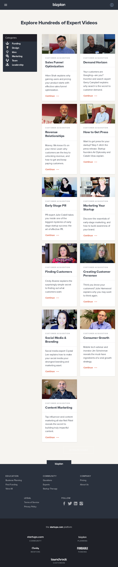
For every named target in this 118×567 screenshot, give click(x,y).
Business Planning (14, 480)
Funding (11, 43)
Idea (9, 52)
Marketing (12, 56)
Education (12, 475)
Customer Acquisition (57, 58)
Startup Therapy (50, 488)
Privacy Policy (30, 507)
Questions (47, 480)
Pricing (83, 480)
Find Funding (12, 484)
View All (9, 488)
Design (11, 48)
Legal (27, 498)
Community (50, 475)
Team (10, 60)
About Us (84, 484)
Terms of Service (31, 502)
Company (85, 475)
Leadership (13, 65)
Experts (46, 484)
